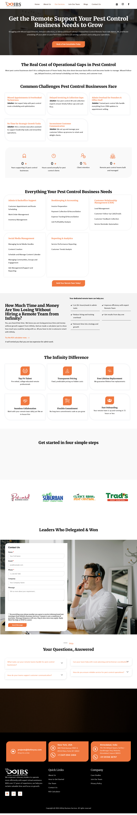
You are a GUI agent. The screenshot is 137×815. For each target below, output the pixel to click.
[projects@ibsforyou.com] (13, 754)
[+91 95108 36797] (95, 759)
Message (11, 590)
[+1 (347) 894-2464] (53, 757)
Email (11, 563)
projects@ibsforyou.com (29, 752)
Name (11, 554)
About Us (47, 4)
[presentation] (25, 610)
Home (37, 4)
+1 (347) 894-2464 (66, 757)
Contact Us (96, 4)
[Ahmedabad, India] (95, 752)
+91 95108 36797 (107, 759)
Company (11, 581)
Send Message (17, 627)
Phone (11, 572)
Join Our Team (74, 4)
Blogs (86, 4)
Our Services (60, 4)
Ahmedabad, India (107, 747)
